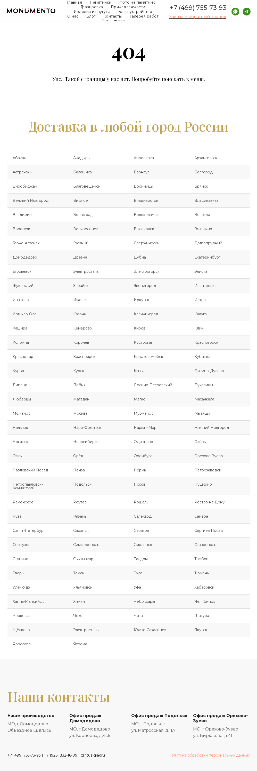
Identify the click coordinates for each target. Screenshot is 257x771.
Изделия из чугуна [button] (92, 11)
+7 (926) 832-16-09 (60, 755)
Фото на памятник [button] (137, 2)
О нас (73, 16)
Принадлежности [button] (128, 7)
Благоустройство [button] (135, 11)
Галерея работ (144, 16)
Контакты (112, 16)
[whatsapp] (235, 11)
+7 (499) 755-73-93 (198, 7)
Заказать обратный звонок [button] (197, 16)
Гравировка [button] (92, 7)
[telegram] (247, 11)
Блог (91, 16)
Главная (74, 2)
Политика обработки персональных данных (209, 755)
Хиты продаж (115, 21)
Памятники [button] (101, 2)
